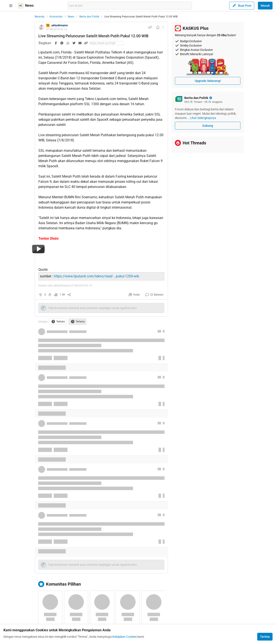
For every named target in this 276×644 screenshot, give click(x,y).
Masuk (265, 5)
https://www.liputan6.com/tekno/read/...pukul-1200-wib (96, 276)
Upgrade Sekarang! (208, 81)
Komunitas (56, 16)
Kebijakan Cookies (124, 636)
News (71, 16)
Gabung (207, 125)
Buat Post (241, 5)
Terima (265, 636)
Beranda (39, 16)
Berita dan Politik (89, 16)
